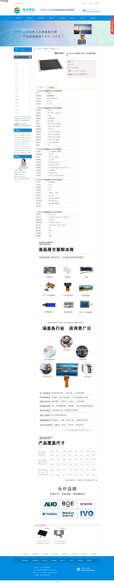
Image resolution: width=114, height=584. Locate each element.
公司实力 (82, 18)
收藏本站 (91, 3)
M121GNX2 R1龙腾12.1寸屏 (22, 144)
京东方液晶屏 (45, 554)
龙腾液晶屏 (65, 554)
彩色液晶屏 (30, 18)
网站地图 (97, 3)
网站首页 (19, 18)
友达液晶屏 (35, 554)
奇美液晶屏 (84, 554)
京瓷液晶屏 (55, 554)
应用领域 (62, 18)
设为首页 (84, 3)
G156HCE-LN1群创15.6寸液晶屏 (23, 150)
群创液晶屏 (25, 554)
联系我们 (92, 18)
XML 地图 (57, 582)
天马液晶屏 (52, 48)
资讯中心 (72, 18)
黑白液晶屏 (41, 18)
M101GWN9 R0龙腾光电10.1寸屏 (23, 137)
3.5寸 (22, 49)
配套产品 (52, 18)
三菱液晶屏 (93, 554)
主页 (41, 48)
